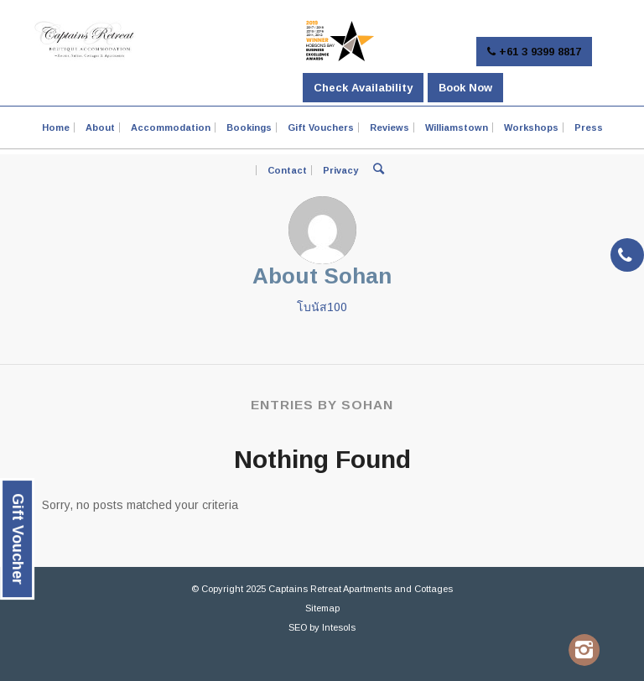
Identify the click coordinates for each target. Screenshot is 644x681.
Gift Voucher (17, 539)
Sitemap (322, 608)
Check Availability (363, 87)
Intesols (339, 627)
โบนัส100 (322, 307)
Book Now (465, 87)
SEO (297, 627)
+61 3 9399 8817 (534, 51)
